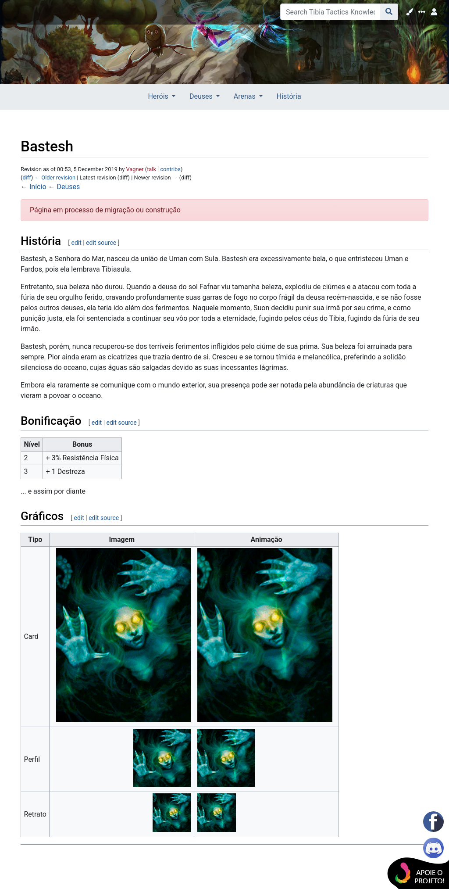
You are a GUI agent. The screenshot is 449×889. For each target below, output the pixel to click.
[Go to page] (389, 12)
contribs (170, 169)
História (289, 96)
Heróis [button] (159, 96)
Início (37, 187)
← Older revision (54, 177)
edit (76, 242)
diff (26, 177)
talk (151, 169)
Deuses (68, 187)
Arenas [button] (245, 96)
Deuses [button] (201, 96)
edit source (101, 242)
